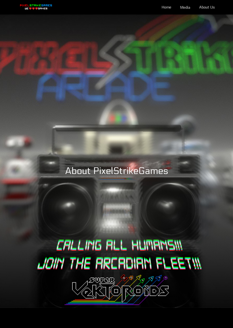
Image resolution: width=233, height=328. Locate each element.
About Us (207, 7)
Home (166, 7)
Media (185, 7)
